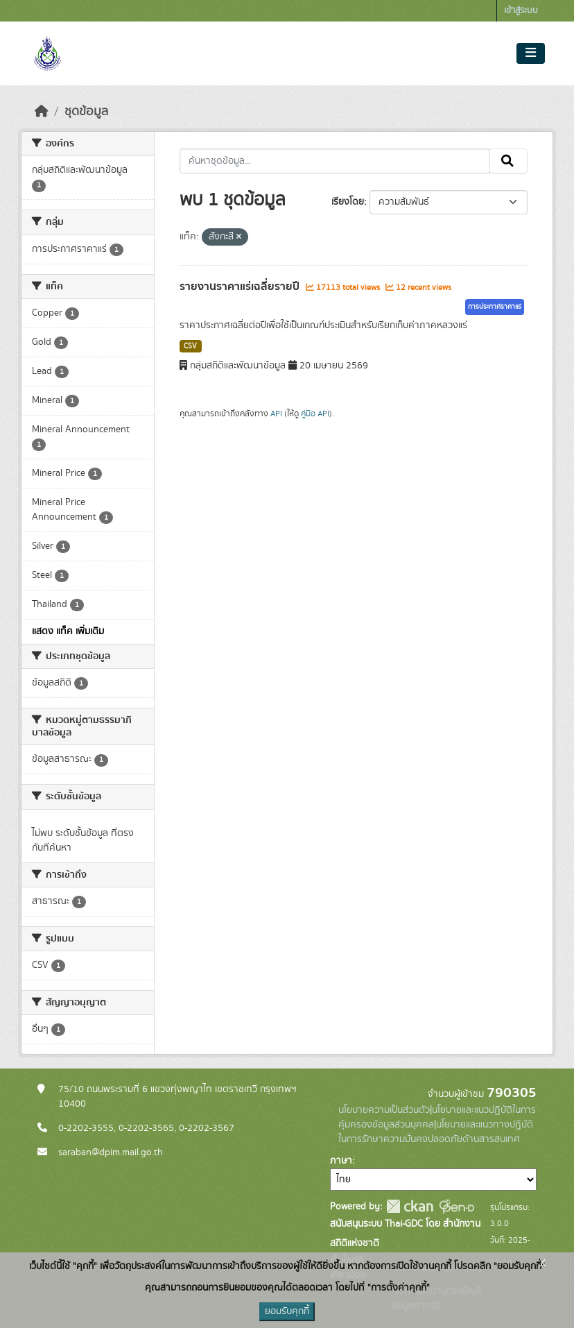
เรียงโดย (347, 202)
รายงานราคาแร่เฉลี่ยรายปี (241, 287)
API (276, 413)
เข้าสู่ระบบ (521, 10)
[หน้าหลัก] (42, 112)
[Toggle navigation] (530, 53)
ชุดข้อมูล (86, 112)
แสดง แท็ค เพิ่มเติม (68, 631)
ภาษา (341, 1161)
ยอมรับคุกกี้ (287, 1311)
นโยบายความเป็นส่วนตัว (384, 1110)
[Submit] (508, 160)
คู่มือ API (315, 413)
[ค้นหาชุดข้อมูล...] (335, 160)
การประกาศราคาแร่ (494, 307)
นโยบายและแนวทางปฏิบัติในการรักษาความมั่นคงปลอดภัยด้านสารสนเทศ (435, 1132)
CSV (190, 346)
